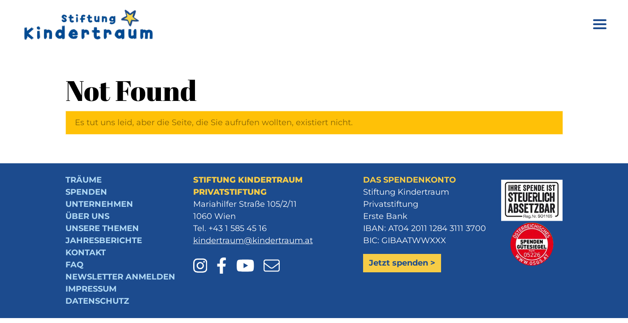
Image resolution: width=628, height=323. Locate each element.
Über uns (87, 216)
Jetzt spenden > (402, 263)
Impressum (91, 289)
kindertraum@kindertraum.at (253, 240)
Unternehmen (99, 204)
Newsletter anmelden (120, 277)
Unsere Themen (102, 228)
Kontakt (85, 253)
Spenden (86, 192)
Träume (83, 180)
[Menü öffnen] (599, 26)
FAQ (74, 265)
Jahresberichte (103, 240)
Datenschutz (97, 301)
